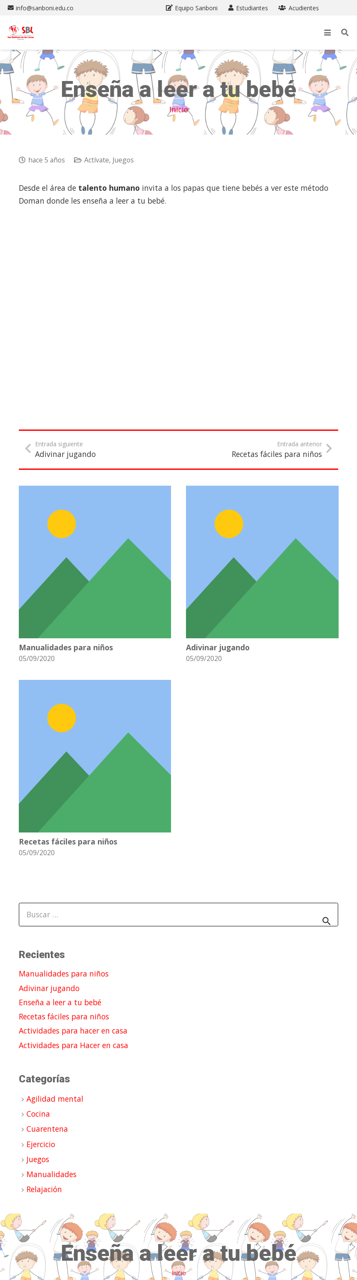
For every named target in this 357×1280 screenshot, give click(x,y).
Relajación (44, 1189)
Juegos (123, 160)
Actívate (96, 160)
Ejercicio (41, 1144)
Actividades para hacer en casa (73, 1030)
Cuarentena (47, 1129)
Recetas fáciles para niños (68, 841)
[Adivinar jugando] (262, 562)
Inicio (178, 109)
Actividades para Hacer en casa (73, 1045)
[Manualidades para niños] (95, 562)
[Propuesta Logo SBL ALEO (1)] (21, 32)
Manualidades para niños (66, 647)
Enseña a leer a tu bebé (60, 1002)
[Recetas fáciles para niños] (95, 755)
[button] (327, 32)
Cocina (38, 1114)
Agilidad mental (55, 1099)
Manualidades (52, 1174)
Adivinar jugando (218, 647)
